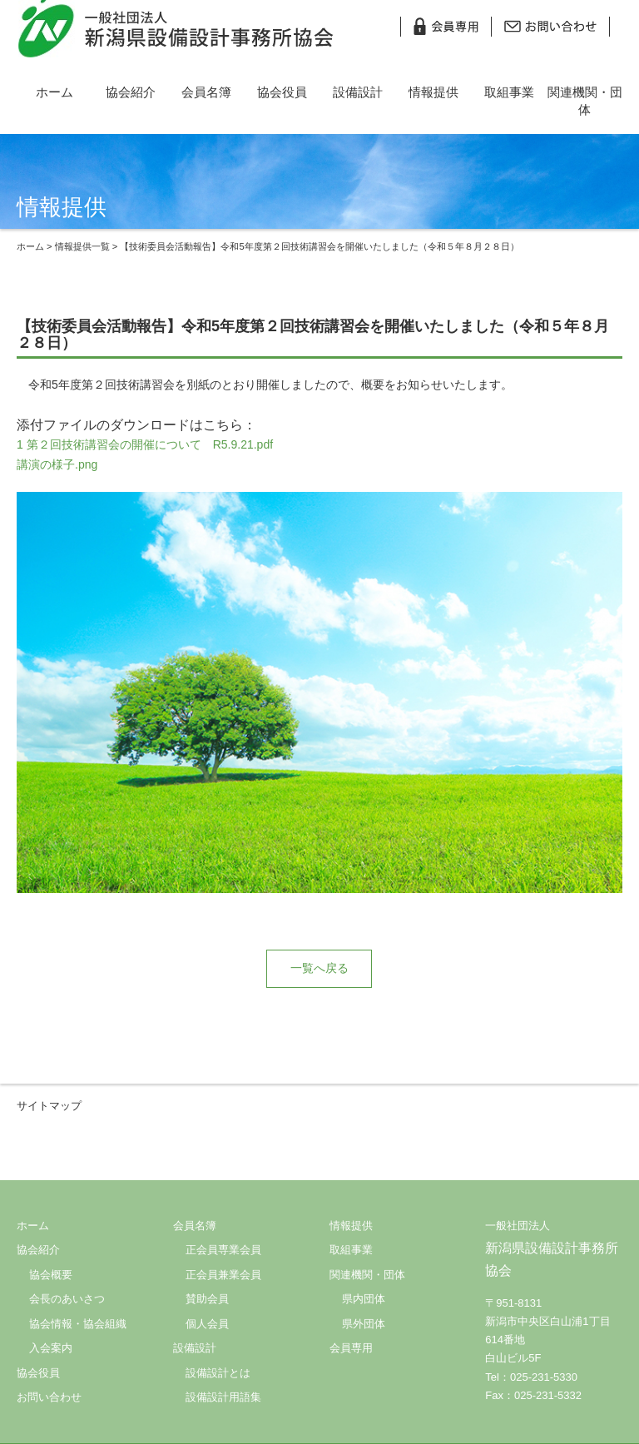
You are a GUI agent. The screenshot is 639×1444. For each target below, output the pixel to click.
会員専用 (351, 1348)
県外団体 (363, 1323)
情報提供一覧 (82, 246)
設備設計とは (218, 1373)
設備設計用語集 (223, 1397)
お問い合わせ (49, 1397)
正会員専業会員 (223, 1249)
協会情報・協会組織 (77, 1323)
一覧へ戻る (319, 968)
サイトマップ (49, 1105)
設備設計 (358, 92)
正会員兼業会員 (223, 1274)
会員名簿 (206, 92)
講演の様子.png (57, 464)
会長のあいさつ (67, 1299)
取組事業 (509, 92)
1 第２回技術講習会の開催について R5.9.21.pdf (145, 444)
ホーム (54, 92)
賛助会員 (207, 1299)
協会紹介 (131, 92)
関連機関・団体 (584, 101)
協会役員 (282, 92)
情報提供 (433, 92)
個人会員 (207, 1323)
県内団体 (363, 1299)
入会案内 (50, 1348)
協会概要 (50, 1274)
